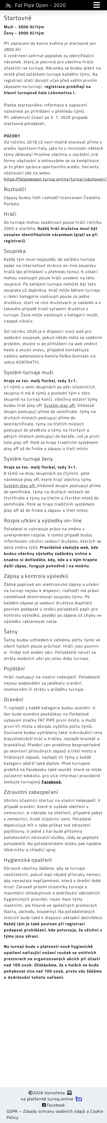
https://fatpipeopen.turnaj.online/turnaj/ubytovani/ (55, 179)
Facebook (53, 1105)
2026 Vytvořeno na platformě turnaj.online (51, 1096)
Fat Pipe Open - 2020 (35, 5)
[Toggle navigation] (96, 5)
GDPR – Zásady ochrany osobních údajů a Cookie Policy (55, 1114)
